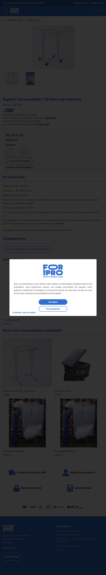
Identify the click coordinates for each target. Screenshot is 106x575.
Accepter (53, 302)
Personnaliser (53, 309)
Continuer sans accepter (24, 312)
